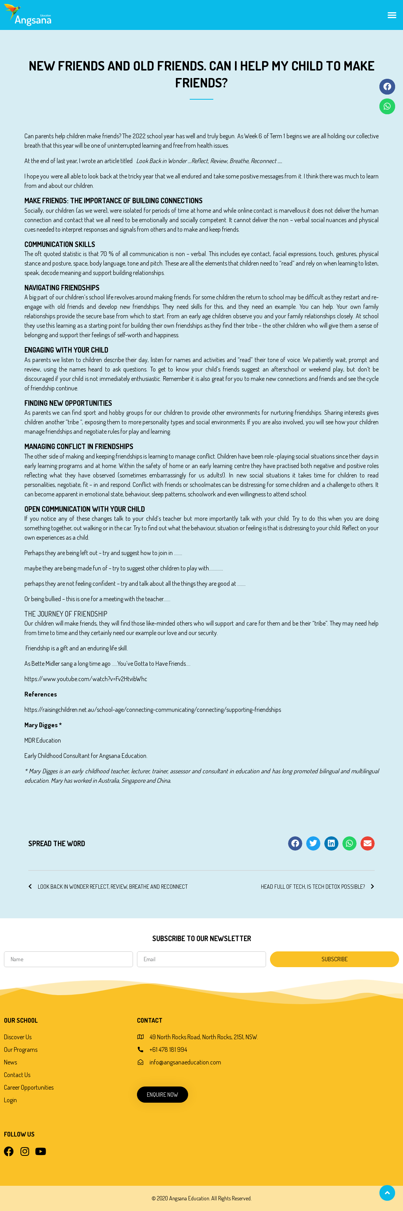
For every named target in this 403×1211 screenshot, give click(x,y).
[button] (392, 15)
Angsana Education (122, 756)
